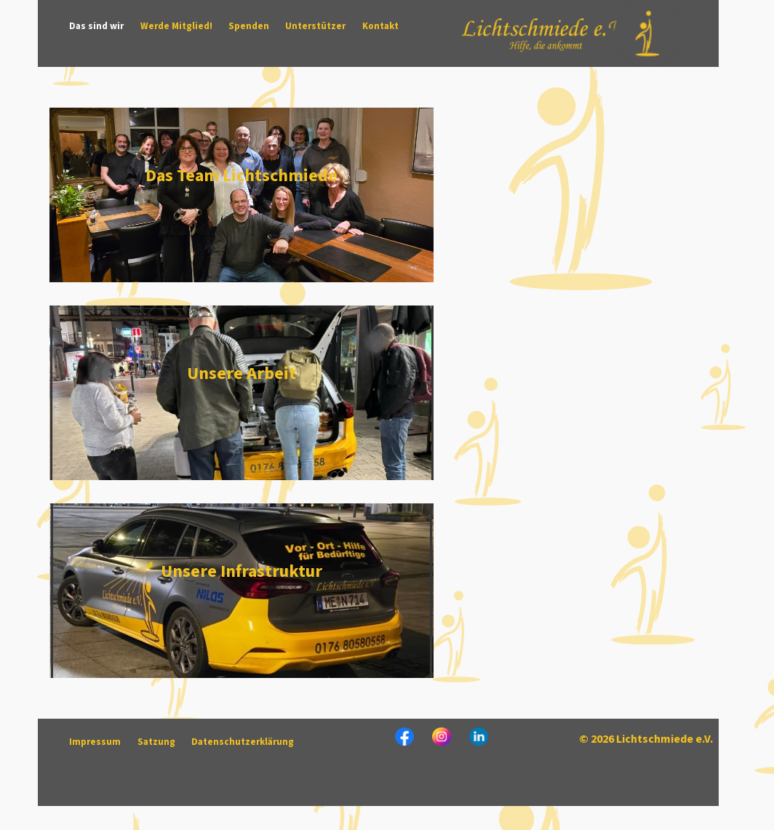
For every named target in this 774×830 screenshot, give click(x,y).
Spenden (248, 26)
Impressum (95, 742)
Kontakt (380, 26)
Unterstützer (315, 26)
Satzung (156, 742)
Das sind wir (96, 26)
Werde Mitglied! (176, 26)
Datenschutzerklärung (242, 742)
